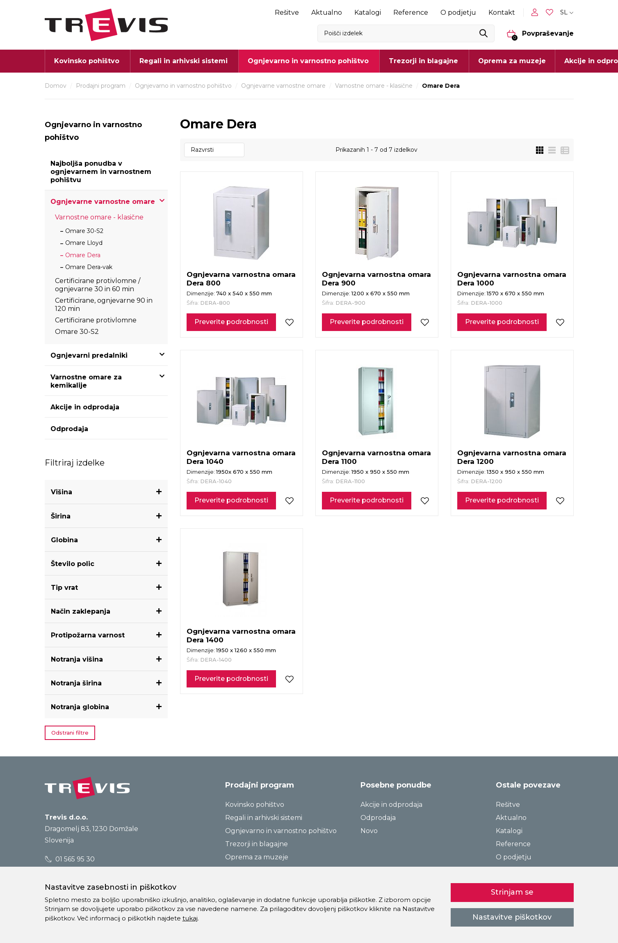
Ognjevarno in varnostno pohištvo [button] (308, 61)
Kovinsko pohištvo (254, 804)
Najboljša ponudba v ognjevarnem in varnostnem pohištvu (100, 172)
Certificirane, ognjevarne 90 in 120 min (104, 305)
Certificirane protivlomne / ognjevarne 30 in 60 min (97, 285)
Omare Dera (82, 255)
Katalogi (367, 12)
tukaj (190, 918)
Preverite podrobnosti (231, 322)
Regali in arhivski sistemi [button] (183, 61)
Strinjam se (512, 892)
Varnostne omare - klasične (374, 85)
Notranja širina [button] (76, 683)
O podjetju (458, 12)
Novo (369, 831)
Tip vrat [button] (64, 587)
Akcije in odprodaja (84, 407)
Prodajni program (100, 85)
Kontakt (501, 12)
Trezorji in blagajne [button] (423, 61)
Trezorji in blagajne (256, 844)
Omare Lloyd (84, 243)
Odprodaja (69, 429)
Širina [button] (61, 516)
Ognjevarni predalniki (89, 355)
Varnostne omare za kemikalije (86, 381)
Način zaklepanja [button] (80, 611)
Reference (410, 12)
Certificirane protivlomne (96, 320)
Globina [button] (64, 540)
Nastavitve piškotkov (512, 917)
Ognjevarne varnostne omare (283, 85)
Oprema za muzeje (512, 61)
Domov (55, 85)
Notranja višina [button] (77, 659)
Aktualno (326, 12)
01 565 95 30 (69, 859)
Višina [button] (61, 492)
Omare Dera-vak (88, 267)
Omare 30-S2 (84, 231)
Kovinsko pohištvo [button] (86, 61)
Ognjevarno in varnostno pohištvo (183, 85)
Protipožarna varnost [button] (88, 635)
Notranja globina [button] (80, 707)
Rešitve (287, 12)
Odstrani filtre (70, 732)
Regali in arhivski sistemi (263, 818)
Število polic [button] (72, 564)
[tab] (106, 492)
